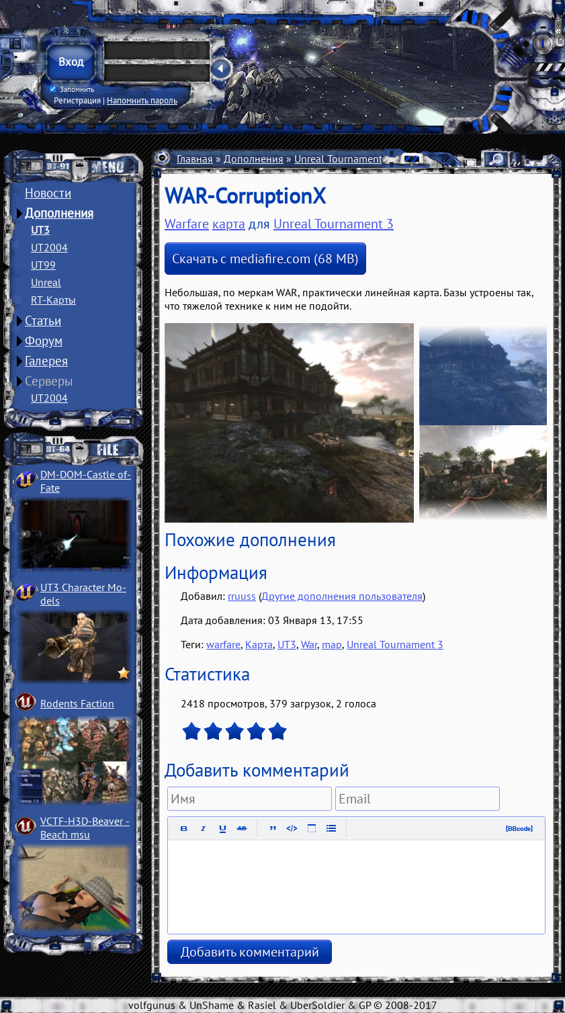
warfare (223, 644)
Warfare (187, 223)
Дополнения (59, 213)
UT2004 (49, 247)
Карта (259, 644)
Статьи (43, 320)
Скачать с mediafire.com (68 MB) (265, 258)
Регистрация (77, 100)
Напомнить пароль (142, 100)
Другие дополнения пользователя (342, 596)
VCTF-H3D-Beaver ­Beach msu (85, 827)
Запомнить (72, 89)
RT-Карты (53, 299)
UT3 (40, 229)
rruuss (242, 596)
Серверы (49, 381)
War (309, 644)
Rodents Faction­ (77, 703)
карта (228, 223)
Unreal (46, 282)
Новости (48, 193)
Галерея (46, 361)
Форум (43, 341)
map (332, 644)
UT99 (43, 264)
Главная (195, 158)
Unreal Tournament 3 (342, 158)
